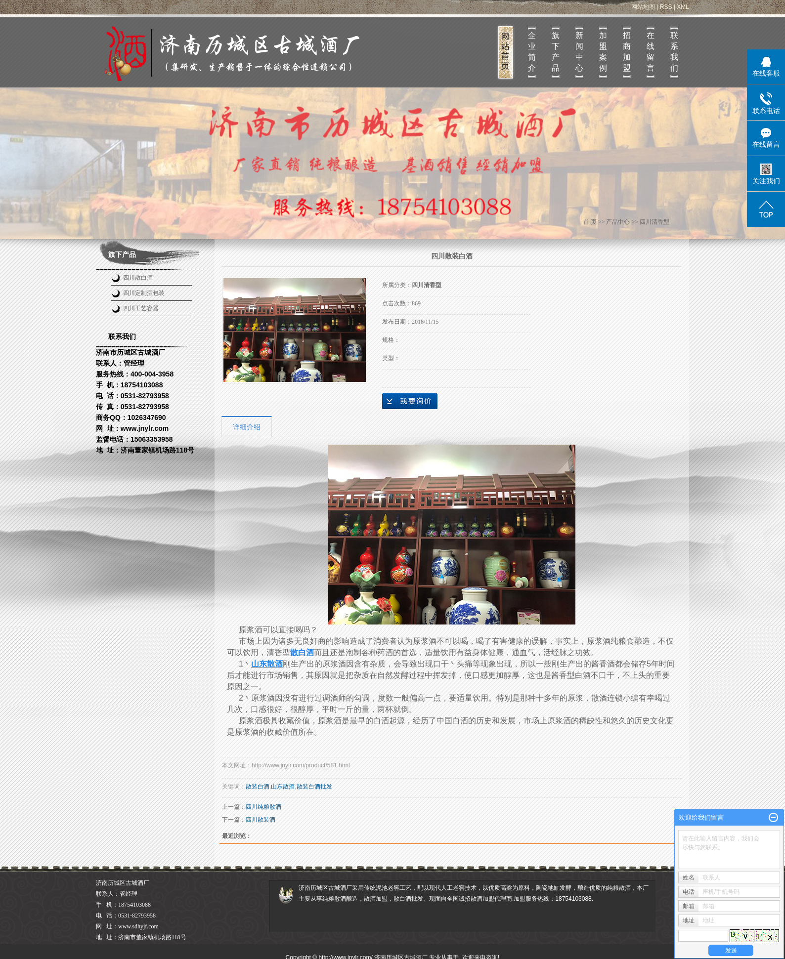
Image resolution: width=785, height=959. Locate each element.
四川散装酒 (260, 819)
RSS (666, 6)
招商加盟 (627, 51)
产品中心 (618, 221)
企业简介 (532, 51)
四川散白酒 (138, 277)
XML (683, 6)
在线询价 (409, 401)
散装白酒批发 (314, 786)
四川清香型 (654, 221)
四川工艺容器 (141, 308)
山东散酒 (283, 786)
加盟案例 (603, 51)
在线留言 (650, 51)
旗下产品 (556, 51)
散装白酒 (257, 786)
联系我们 (674, 51)
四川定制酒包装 (144, 293)
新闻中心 (579, 51)
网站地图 (643, 6)
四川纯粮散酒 (263, 806)
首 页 (590, 221)
